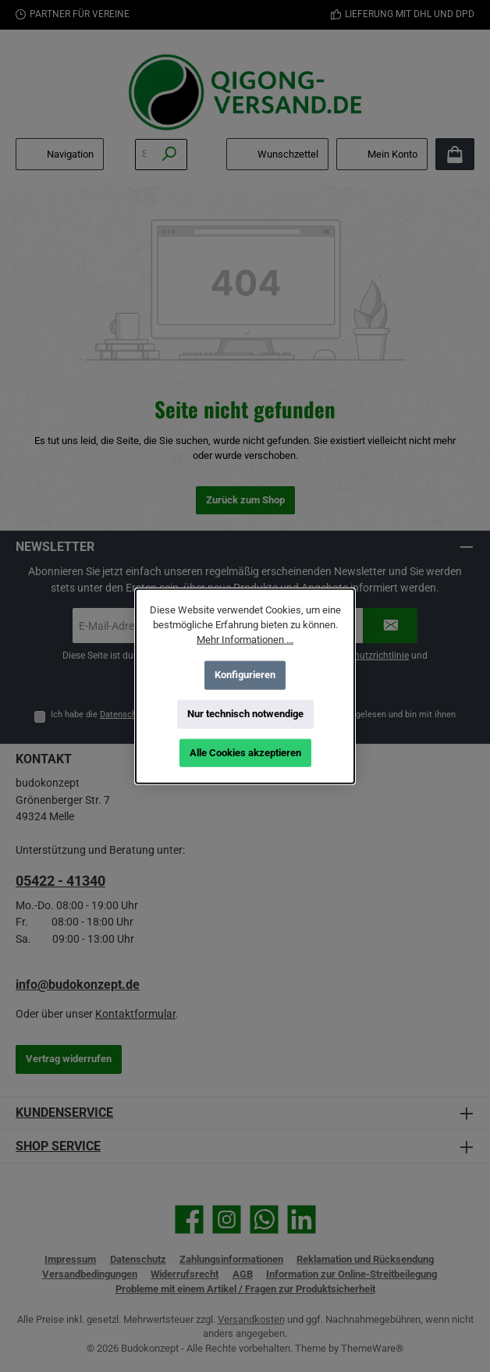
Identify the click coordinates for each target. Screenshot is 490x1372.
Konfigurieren (245, 675)
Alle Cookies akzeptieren (245, 753)
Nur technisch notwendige (245, 714)
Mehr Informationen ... (245, 639)
